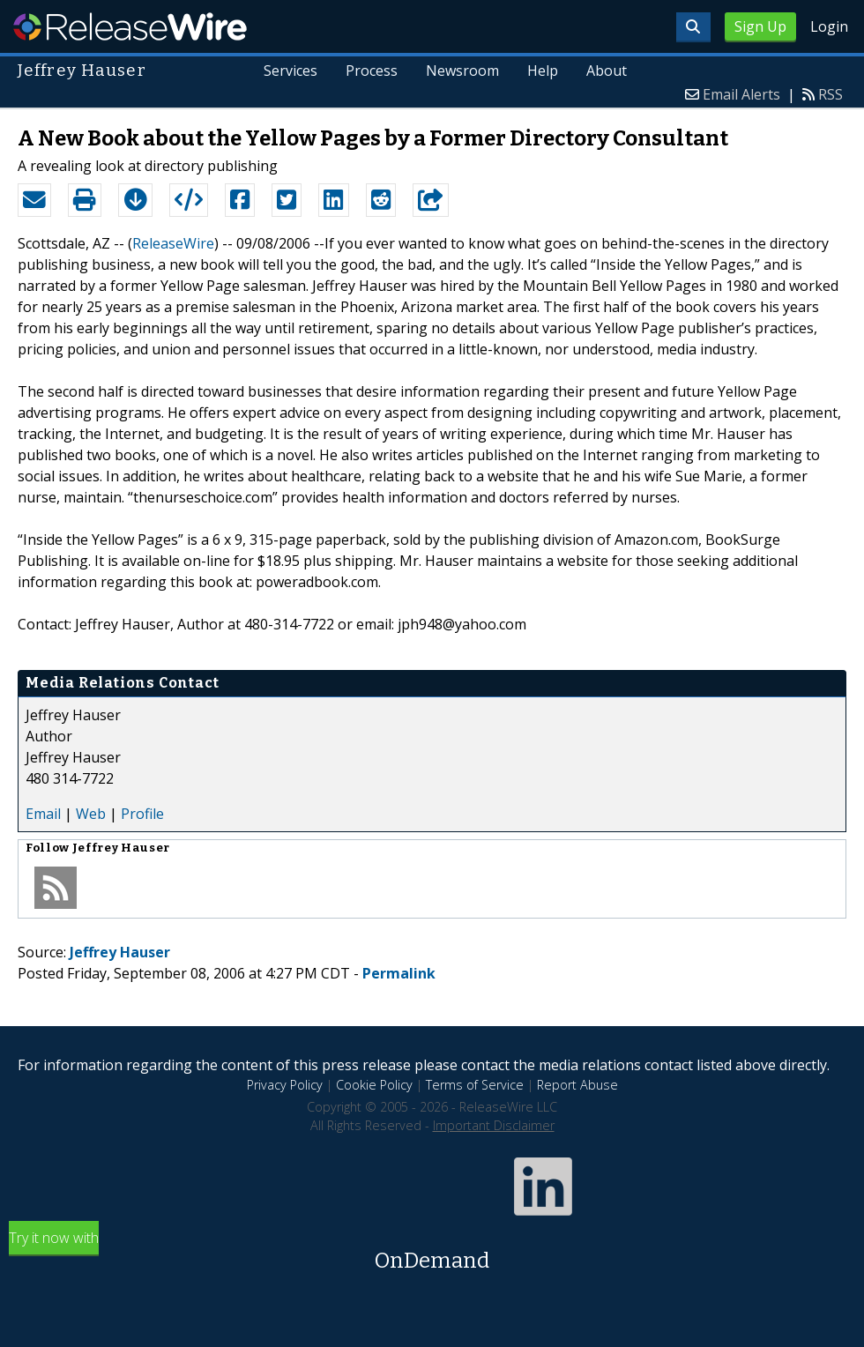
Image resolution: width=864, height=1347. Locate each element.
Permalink (399, 973)
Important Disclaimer (494, 1125)
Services (290, 70)
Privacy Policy (285, 1084)
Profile (142, 813)
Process (372, 70)
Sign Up (760, 26)
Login (829, 26)
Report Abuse (577, 1084)
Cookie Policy (374, 1084)
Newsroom (462, 70)
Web (91, 813)
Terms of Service (475, 1084)
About (606, 70)
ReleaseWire (130, 26)
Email (43, 813)
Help (542, 70)
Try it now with (432, 1252)
